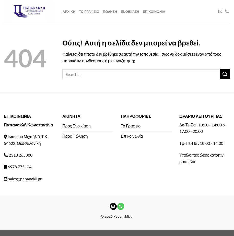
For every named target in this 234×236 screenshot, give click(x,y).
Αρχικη (69, 11)
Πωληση (110, 11)
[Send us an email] (220, 11)
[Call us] (227, 11)
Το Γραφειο (89, 11)
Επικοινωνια (154, 11)
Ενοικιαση (130, 11)
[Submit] (225, 74)
